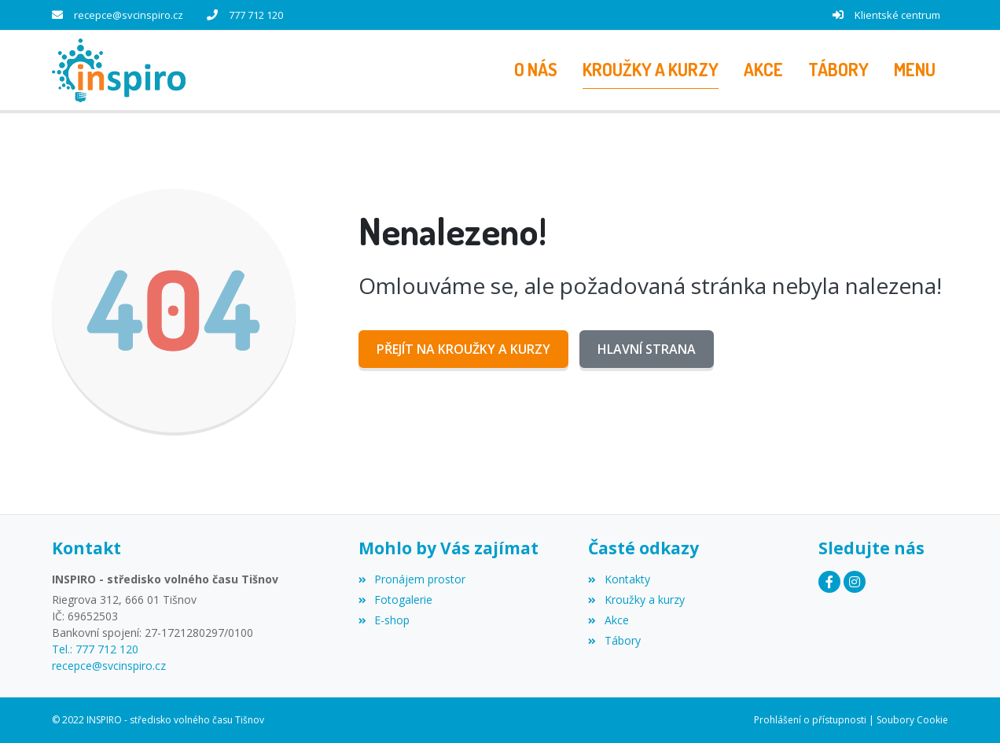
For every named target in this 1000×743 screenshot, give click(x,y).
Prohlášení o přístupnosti (810, 719)
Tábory (614, 640)
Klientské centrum (897, 15)
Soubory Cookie (912, 719)
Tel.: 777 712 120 (95, 649)
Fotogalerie (395, 599)
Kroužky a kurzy (636, 599)
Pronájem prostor (411, 579)
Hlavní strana (646, 349)
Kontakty (618, 579)
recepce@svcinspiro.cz (128, 15)
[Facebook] (829, 582)
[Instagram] (855, 582)
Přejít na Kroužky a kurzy (463, 349)
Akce (608, 619)
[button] (914, 70)
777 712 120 (256, 15)
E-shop (384, 619)
